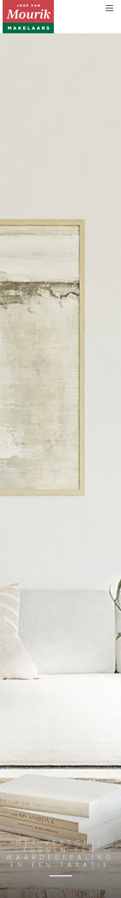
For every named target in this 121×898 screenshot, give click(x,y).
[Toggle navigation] (109, 8)
